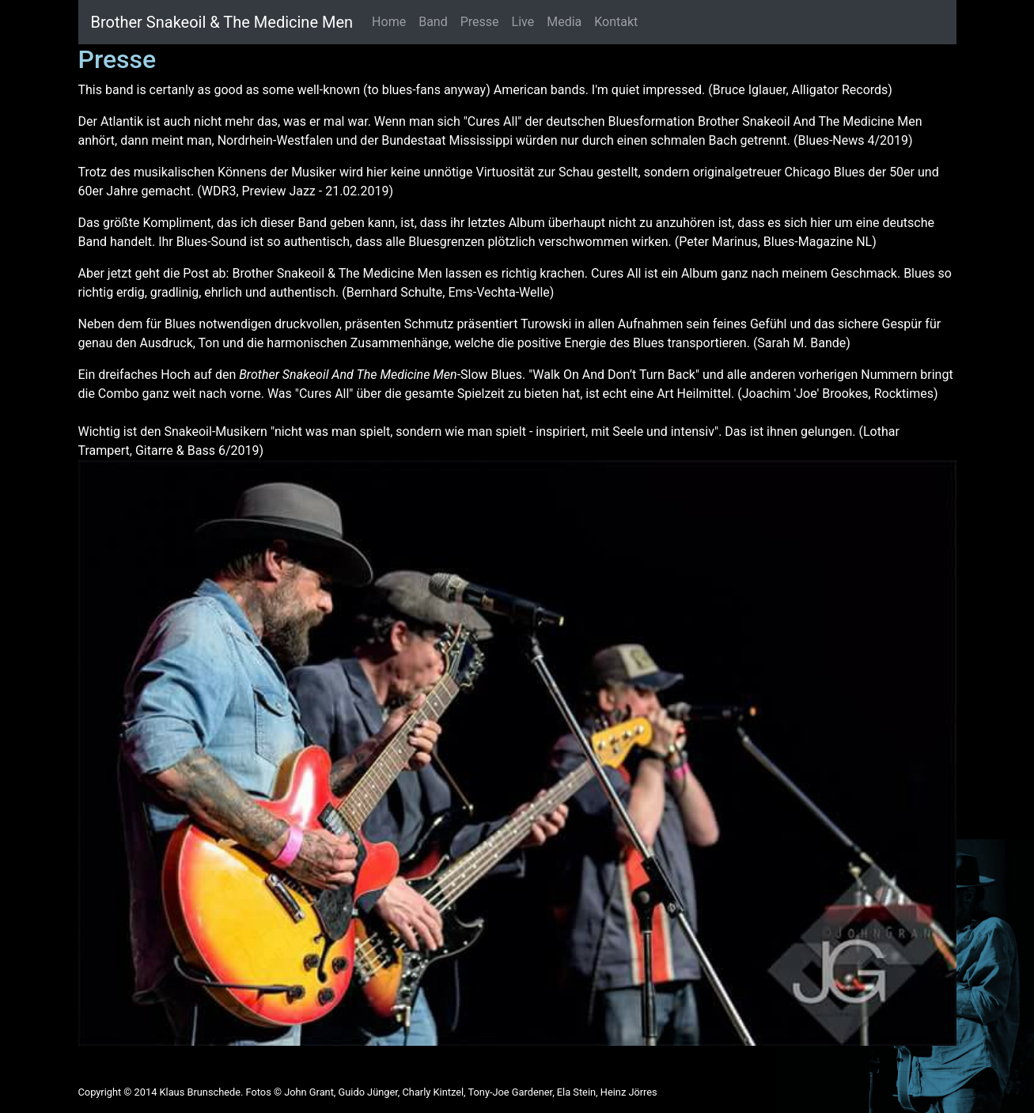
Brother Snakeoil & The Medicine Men (222, 22)
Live (523, 21)
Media (564, 21)
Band (433, 21)
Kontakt (616, 21)
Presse (479, 21)
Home (389, 21)
